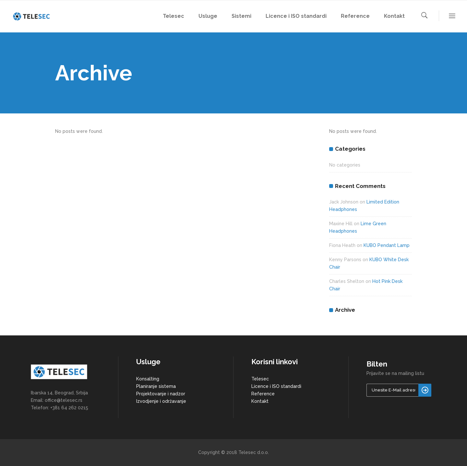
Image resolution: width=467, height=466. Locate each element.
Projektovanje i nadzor (160, 393)
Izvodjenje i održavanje (161, 401)
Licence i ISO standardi (276, 386)
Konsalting (147, 378)
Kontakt (260, 401)
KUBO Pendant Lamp (387, 245)
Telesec (260, 378)
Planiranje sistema (156, 386)
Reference (263, 393)
